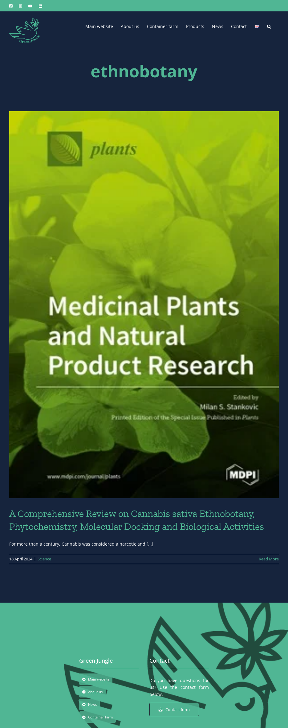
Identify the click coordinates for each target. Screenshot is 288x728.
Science (44, 559)
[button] (269, 25)
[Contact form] (174, 709)
